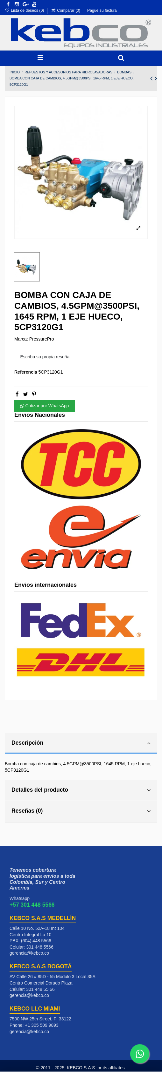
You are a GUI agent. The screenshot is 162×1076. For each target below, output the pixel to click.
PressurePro (41, 339)
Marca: (21, 339)
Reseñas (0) (81, 811)
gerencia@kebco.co (29, 953)
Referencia (25, 372)
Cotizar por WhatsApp (44, 405)
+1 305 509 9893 (42, 1025)
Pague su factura (102, 10)
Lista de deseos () (25, 10)
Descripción (81, 743)
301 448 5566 (39, 947)
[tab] (81, 744)
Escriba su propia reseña (45, 356)
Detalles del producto (81, 790)
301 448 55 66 (40, 989)
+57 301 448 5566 (32, 905)
